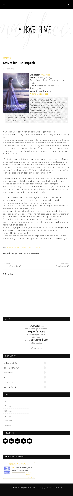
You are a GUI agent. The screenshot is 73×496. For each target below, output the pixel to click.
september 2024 (25, 372)
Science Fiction (27, 247)
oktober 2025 (25, 363)
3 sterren (7, 416)
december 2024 (25, 367)
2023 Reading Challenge (19, 464)
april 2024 (25, 382)
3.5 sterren (8, 421)
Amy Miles (45, 74)
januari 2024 (25, 387)
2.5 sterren (8, 411)
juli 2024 (25, 377)
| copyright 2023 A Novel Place (50, 487)
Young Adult (38, 247)
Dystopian (17, 247)
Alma (13, 468)
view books (31, 477)
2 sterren (7, 406)
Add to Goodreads (39, 93)
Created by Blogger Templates (23, 487)
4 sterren (10, 247)
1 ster (6, 401)
